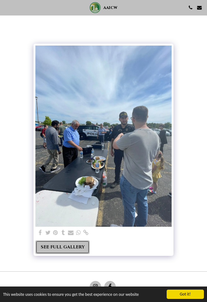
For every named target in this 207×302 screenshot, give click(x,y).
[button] (7, 7)
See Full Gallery (63, 247)
